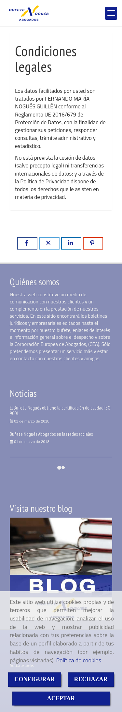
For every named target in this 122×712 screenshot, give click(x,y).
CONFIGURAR (35, 679)
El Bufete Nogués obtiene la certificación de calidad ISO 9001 (60, 410)
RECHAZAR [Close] (91, 679)
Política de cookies (78, 660)
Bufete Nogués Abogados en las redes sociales (51, 434)
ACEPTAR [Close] (61, 698)
